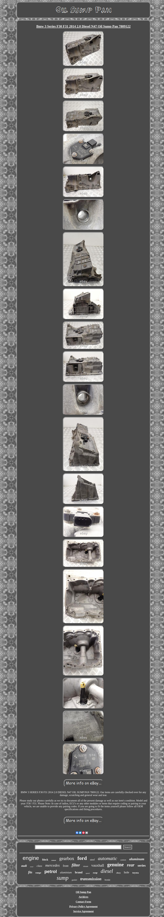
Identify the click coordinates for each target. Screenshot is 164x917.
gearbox (66, 858)
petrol (50, 871)
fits (30, 872)
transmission (90, 879)
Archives (83, 896)
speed (88, 873)
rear (131, 865)
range (38, 872)
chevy (118, 873)
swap (95, 873)
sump (63, 878)
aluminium (66, 872)
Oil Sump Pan (83, 892)
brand (78, 872)
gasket (74, 880)
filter (76, 865)
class (39, 865)
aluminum (136, 859)
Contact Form (83, 901)
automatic (107, 858)
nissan (85, 866)
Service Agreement (83, 911)
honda (107, 880)
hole (126, 872)
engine (31, 858)
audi (24, 865)
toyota (135, 872)
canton (123, 860)
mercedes (52, 865)
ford (82, 858)
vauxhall (97, 865)
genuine (115, 864)
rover (31, 867)
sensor (53, 860)
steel (92, 859)
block (45, 859)
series (142, 865)
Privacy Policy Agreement (83, 906)
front (65, 865)
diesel (107, 871)
